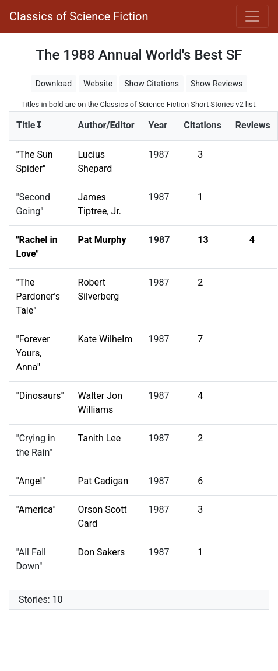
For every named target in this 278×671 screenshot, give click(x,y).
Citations (202, 125)
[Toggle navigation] (252, 16)
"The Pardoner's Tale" (38, 296)
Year (158, 125)
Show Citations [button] (151, 83)
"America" (36, 509)
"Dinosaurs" (40, 395)
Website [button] (97, 83)
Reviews (252, 125)
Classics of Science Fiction (78, 16)
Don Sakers (101, 552)
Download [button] (54, 83)
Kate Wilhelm (105, 339)
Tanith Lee (99, 438)
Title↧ (29, 125)
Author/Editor (106, 125)
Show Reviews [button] (216, 83)
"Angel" (30, 480)
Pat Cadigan (103, 480)
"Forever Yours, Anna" (33, 353)
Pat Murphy (102, 239)
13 (203, 239)
